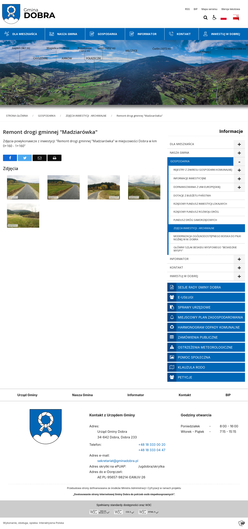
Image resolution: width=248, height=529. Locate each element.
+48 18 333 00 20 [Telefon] (151, 445)
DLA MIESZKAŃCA (182, 144)
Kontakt (185, 395)
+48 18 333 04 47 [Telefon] (151, 450)
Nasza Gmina (82, 395)
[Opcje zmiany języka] (223, 17)
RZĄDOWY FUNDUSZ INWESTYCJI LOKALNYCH (200, 203)
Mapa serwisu (209, 9)
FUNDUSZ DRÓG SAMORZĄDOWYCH (195, 220)
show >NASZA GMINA (239, 153)
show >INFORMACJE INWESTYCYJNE (239, 178)
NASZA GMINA (179, 152)
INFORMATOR (179, 259)
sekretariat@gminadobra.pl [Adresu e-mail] (117, 461)
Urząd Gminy (27, 395)
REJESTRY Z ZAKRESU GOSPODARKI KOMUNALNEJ (203, 169)
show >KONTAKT (239, 267)
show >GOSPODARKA (239, 161)
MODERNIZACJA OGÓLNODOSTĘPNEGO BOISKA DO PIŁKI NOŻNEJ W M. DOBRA (207, 237)
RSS (187, 9)
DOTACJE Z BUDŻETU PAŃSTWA (192, 195)
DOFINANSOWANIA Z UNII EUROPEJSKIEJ (197, 187)
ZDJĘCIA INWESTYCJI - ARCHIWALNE (194, 228)
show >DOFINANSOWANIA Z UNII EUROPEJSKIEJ (239, 187)
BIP (196, 9)
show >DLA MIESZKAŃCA (239, 144)
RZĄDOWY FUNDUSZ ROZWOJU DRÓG (196, 211)
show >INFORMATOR (239, 259)
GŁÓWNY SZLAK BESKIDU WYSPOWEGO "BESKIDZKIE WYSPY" (205, 248)
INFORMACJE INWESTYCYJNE (190, 178)
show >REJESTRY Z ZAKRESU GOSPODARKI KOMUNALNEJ (239, 170)
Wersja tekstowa (230, 9)
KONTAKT (176, 267)
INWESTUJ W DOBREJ (184, 276)
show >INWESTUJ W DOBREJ (239, 276)
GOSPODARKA (180, 161)
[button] (214, 17)
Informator (136, 395)
